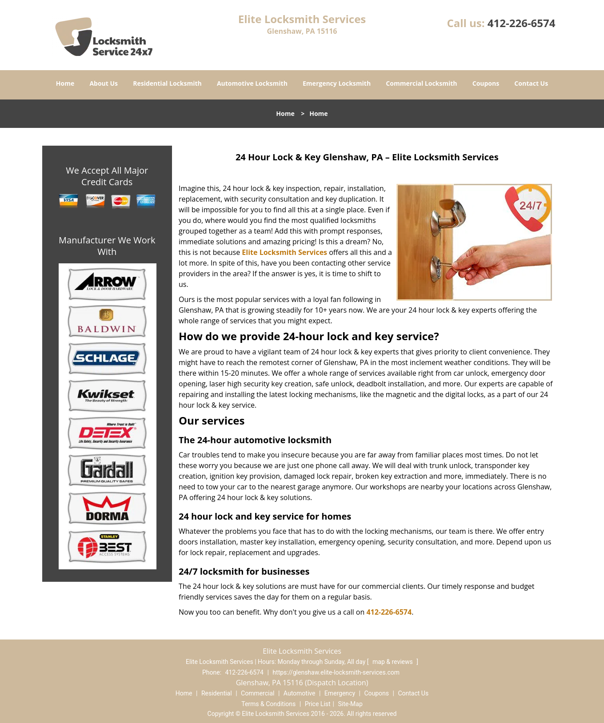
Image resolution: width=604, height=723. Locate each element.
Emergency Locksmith (337, 83)
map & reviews (393, 661)
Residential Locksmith (167, 83)
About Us (103, 83)
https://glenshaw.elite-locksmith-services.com (336, 672)
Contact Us (531, 83)
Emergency (339, 693)
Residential (216, 693)
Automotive (300, 693)
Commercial (257, 693)
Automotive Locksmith (252, 83)
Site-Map (350, 703)
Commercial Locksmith (421, 83)
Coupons (485, 83)
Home (65, 83)
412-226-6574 (522, 23)
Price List (318, 703)
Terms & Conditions (268, 703)
